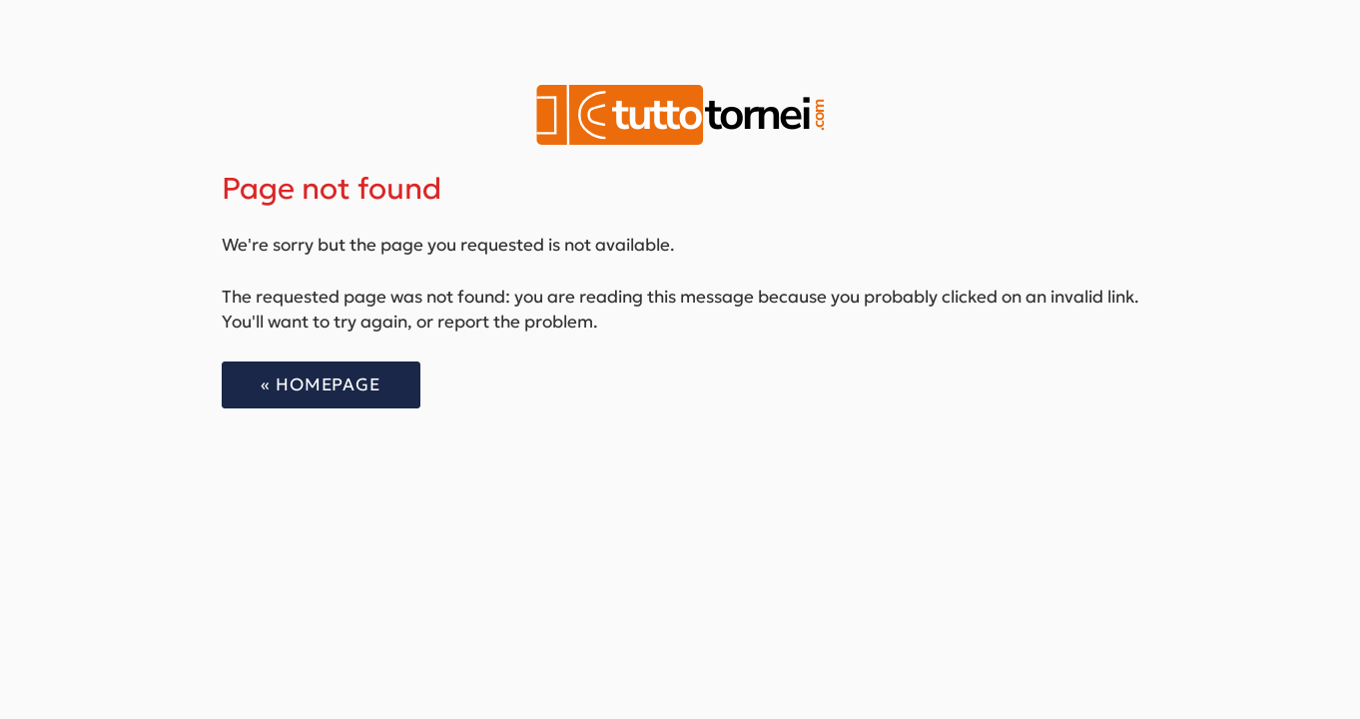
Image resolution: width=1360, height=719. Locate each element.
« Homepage (320, 384)
